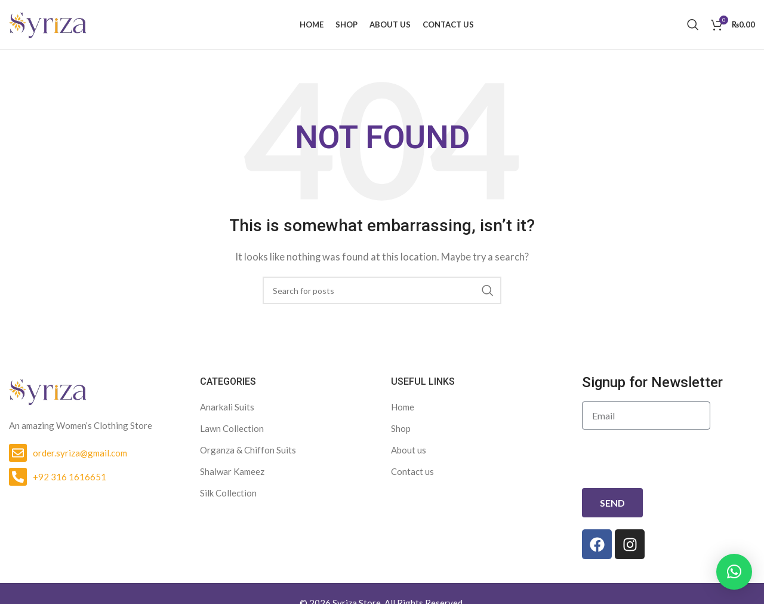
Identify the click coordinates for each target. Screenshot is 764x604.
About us (408, 454)
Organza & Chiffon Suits (248, 454)
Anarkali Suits (227, 411)
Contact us (412, 476)
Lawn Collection (232, 433)
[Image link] (48, 395)
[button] (734, 572)
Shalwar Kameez (232, 476)
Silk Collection (228, 497)
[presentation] (672, 464)
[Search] (693, 27)
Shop (401, 433)
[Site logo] (48, 25)
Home (402, 411)
